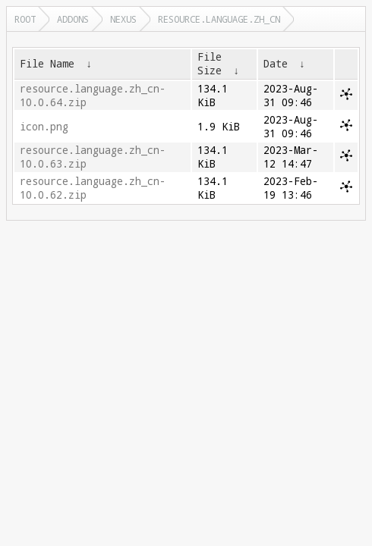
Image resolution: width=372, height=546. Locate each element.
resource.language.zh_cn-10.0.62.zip (93, 188)
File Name (47, 64)
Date (275, 64)
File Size (209, 63)
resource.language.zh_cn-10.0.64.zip (93, 95)
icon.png (44, 126)
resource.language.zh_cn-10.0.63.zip (93, 157)
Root (25, 19)
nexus (123, 19)
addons (73, 19)
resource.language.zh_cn (219, 19)
